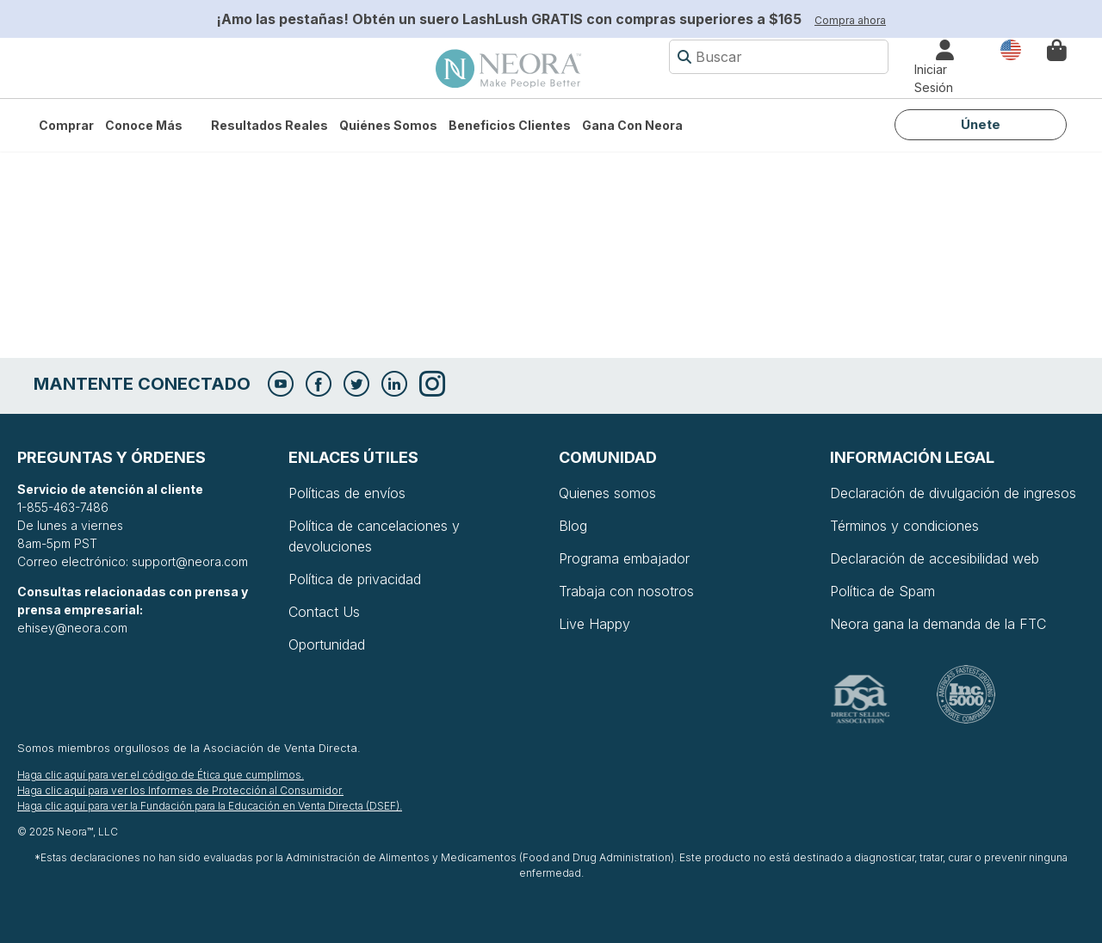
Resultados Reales (269, 125)
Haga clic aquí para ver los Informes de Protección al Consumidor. (180, 790)
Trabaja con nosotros (626, 591)
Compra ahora (850, 20)
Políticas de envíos (347, 493)
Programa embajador (624, 558)
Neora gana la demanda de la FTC (938, 623)
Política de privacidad (354, 579)
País (1010, 48)
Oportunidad (326, 644)
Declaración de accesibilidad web (934, 558)
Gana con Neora (632, 125)
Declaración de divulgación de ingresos (953, 493)
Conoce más (144, 125)
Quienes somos (607, 493)
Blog (573, 525)
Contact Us (324, 611)
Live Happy (594, 623)
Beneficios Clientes (510, 125)
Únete (980, 124)
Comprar (66, 125)
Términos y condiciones (904, 525)
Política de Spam (882, 591)
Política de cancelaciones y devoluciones (374, 536)
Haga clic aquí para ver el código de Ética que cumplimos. (160, 774)
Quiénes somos (388, 125)
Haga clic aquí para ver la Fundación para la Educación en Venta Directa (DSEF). (209, 805)
